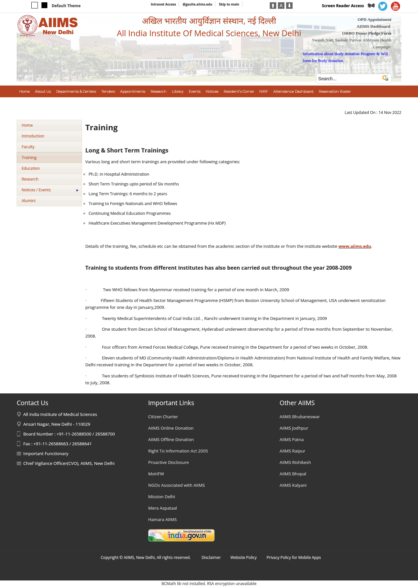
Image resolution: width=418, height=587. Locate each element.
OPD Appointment (375, 19)
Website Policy (244, 557)
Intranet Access (163, 4)
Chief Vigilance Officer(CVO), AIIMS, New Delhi (69, 463)
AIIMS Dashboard (374, 26)
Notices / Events (50, 190)
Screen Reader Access (343, 5)
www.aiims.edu (354, 246)
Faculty (28, 147)
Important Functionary (45, 453)
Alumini (29, 200)
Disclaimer (211, 557)
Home (27, 125)
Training (29, 157)
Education (31, 168)
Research (30, 179)
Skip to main (229, 4)
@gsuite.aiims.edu (197, 4)
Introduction (33, 136)
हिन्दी (371, 5)
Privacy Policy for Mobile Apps (293, 557)
